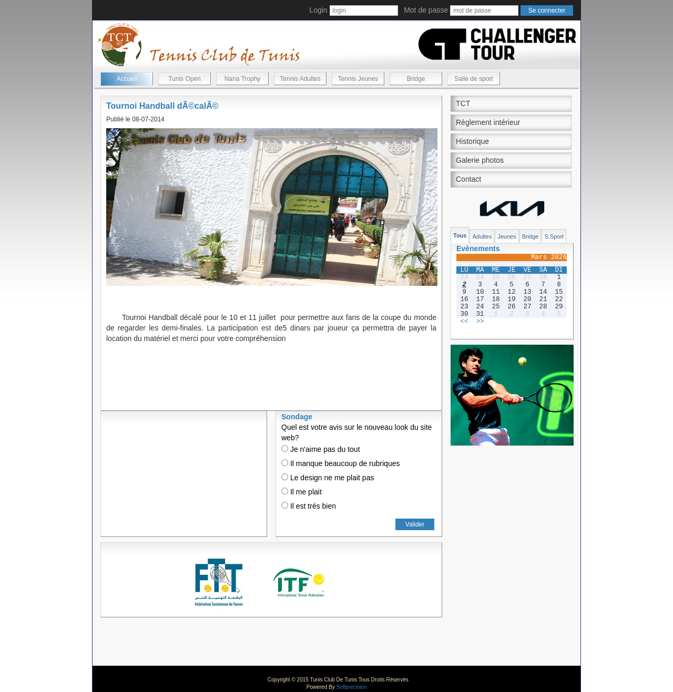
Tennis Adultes (300, 78)
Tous (459, 235)
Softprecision (351, 687)
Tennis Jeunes (358, 78)
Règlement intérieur (488, 122)
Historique (472, 141)
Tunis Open (184, 78)
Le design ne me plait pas (327, 477)
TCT (463, 103)
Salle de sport (473, 78)
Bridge (416, 78)
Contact (468, 179)
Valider (414, 524)
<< (464, 321)
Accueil (127, 78)
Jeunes (506, 236)
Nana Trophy (243, 78)
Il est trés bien (308, 506)
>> (480, 321)
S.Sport (554, 236)
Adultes (482, 236)
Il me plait (301, 492)
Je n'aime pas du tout (320, 449)
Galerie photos (480, 160)
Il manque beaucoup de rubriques (340, 463)
